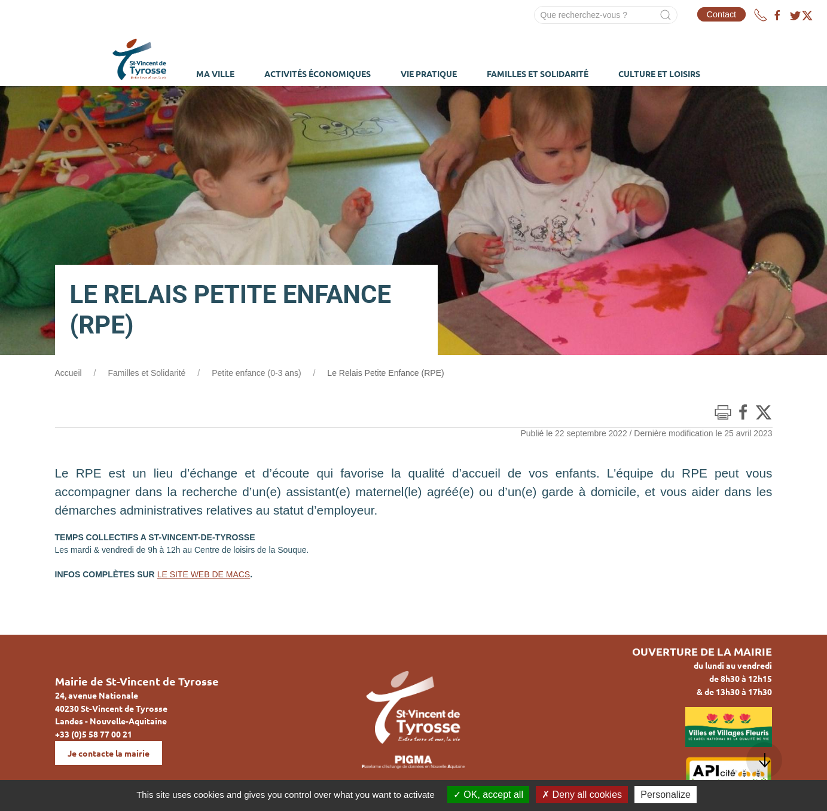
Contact (722, 14)
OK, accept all (488, 794)
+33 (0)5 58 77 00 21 (93, 734)
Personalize (665, 794)
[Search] (606, 15)
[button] (764, 760)
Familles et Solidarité (146, 373)
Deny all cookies (582, 794)
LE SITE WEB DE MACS (204, 574)
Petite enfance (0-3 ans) (256, 373)
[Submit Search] (666, 15)
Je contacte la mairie (108, 753)
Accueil (68, 373)
